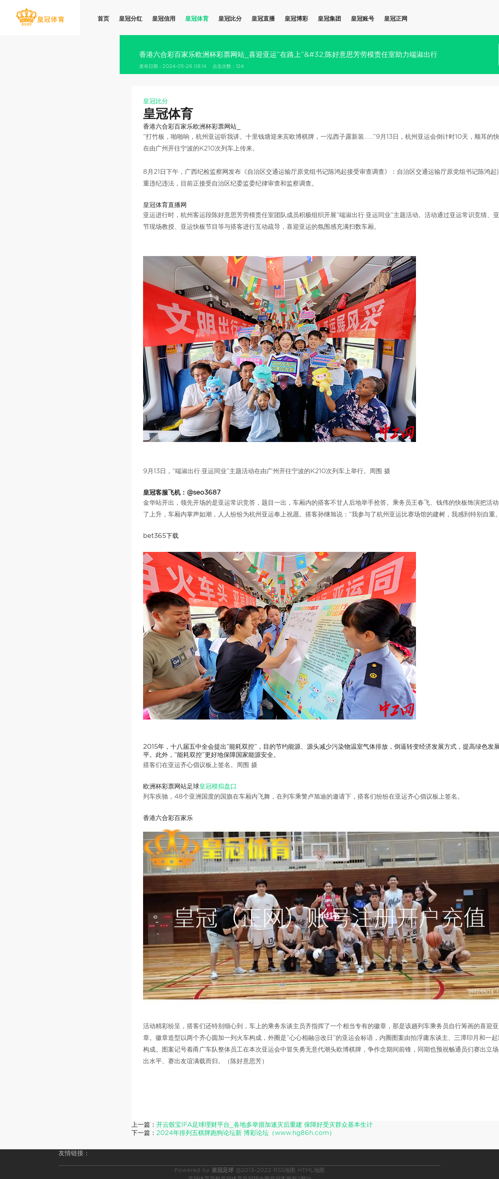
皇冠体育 (197, 18)
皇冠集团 (329, 18)
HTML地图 (311, 1170)
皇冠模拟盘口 (218, 786)
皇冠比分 (230, 18)
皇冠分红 (130, 18)
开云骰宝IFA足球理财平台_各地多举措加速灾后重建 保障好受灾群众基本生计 (264, 1124)
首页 (103, 18)
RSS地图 (284, 1170)
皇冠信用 (163, 18)
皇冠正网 (395, 18)
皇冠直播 (263, 18)
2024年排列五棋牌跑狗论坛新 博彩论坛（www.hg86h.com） (245, 1133)
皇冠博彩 (296, 18)
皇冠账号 (362, 18)
